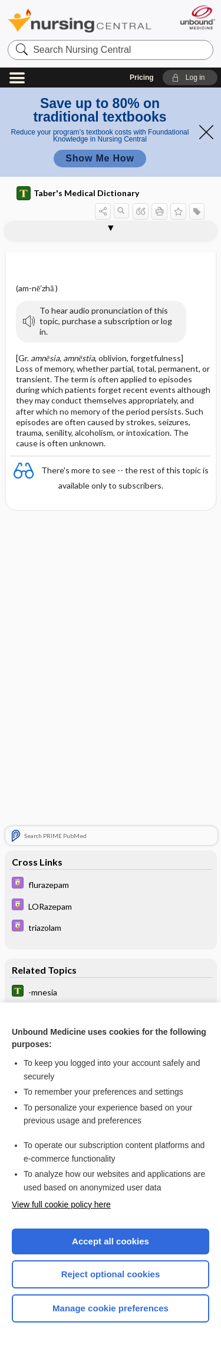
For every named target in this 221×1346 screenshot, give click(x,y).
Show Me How (99, 158)
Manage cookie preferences (110, 1308)
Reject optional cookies (110, 1274)
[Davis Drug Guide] (111, 884)
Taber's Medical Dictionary (78, 193)
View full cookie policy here (61, 1204)
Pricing (142, 77)
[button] (190, 77)
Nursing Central (79, 20)
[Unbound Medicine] (197, 17)
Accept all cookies (110, 1241)
